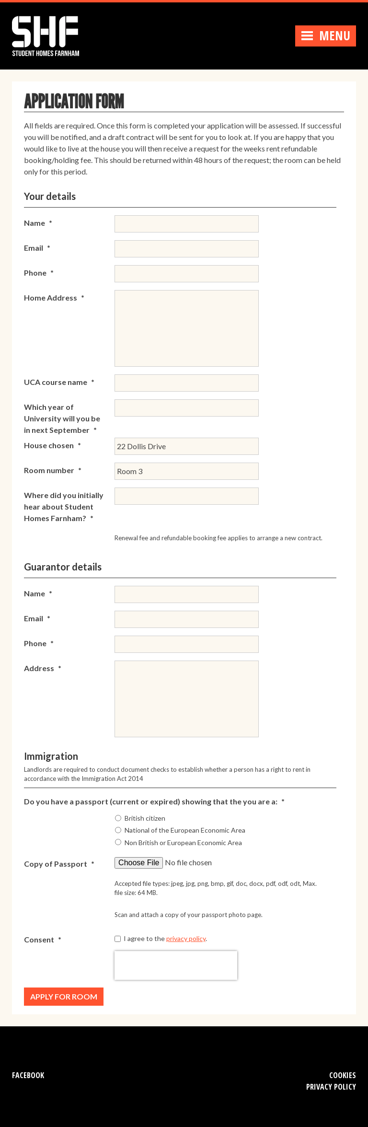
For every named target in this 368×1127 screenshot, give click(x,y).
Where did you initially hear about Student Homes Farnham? (64, 506)
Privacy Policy (331, 1086)
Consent (42, 939)
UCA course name (59, 381)
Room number (52, 470)
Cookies (342, 1075)
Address (42, 668)
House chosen (52, 445)
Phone (39, 272)
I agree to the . (165, 938)
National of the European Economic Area (185, 830)
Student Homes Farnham (55, 34)
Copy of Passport (59, 863)
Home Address (54, 297)
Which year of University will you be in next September (62, 418)
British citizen (145, 818)
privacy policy (186, 938)
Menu (325, 35)
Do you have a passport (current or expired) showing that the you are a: (154, 801)
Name (38, 222)
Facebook (28, 1075)
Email (37, 247)
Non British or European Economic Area (183, 842)
